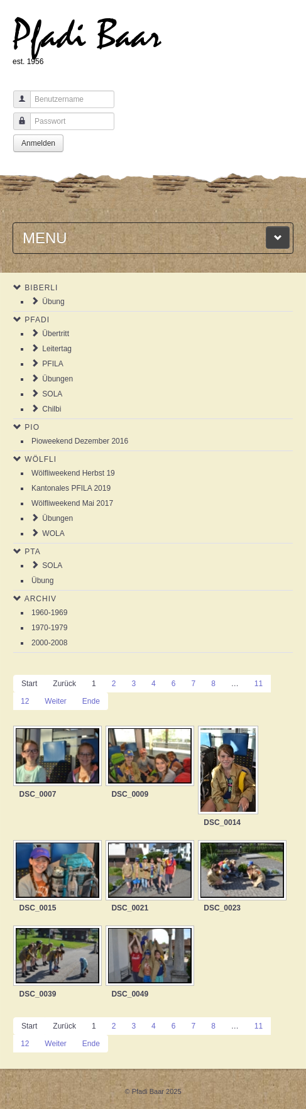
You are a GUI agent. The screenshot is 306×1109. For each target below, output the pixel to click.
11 (258, 683)
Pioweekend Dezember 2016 (79, 441)
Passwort (17, 127)
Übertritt (55, 333)
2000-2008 (49, 642)
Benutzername (17, 105)
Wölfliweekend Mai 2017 (72, 503)
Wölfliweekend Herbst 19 (73, 473)
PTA (32, 551)
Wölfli (41, 459)
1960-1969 (49, 612)
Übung (53, 301)
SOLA (52, 394)
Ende (91, 701)
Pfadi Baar (87, 35)
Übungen (57, 378)
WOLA (53, 533)
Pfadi (37, 319)
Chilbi (51, 409)
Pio (32, 427)
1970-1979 (49, 627)
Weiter (55, 701)
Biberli (41, 287)
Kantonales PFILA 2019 (71, 488)
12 (25, 701)
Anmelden (38, 143)
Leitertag (57, 348)
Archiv (41, 598)
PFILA (52, 363)
